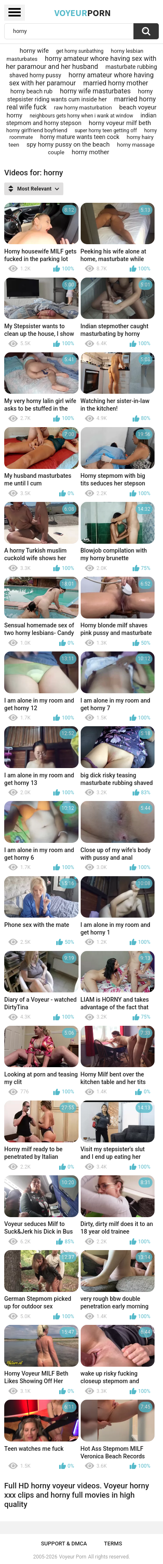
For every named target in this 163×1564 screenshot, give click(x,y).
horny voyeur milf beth (120, 123)
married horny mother (115, 83)
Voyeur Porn (73, 1557)
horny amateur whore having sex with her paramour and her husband (81, 62)
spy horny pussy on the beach (68, 144)
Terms (113, 1543)
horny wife (34, 50)
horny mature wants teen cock (79, 137)
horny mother (90, 152)
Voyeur (82, 13)
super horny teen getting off (106, 131)
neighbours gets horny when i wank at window (81, 116)
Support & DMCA (64, 1543)
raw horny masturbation (83, 107)
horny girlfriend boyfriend (37, 130)
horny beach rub (31, 91)
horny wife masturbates (95, 91)
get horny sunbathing (79, 51)
